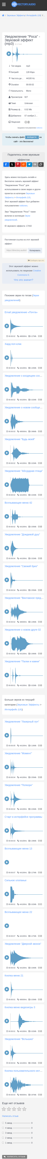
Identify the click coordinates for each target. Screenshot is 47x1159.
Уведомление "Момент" (18, 848)
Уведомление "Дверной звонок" (23, 1039)
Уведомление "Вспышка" (19, 1134)
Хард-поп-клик (13, 391)
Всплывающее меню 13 (18, 943)
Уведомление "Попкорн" (19, 880)
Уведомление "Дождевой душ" (22, 582)
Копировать (35, 250)
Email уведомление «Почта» (21, 359)
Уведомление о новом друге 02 (23, 677)
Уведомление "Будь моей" (20, 486)
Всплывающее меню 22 (18, 1007)
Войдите (32, 137)
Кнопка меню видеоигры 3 (20, 1102)
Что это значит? (23, 279)
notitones (39, 128)
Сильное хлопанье (15, 975)
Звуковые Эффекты (28, 800)
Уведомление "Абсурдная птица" (24, 518)
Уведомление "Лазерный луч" (22, 816)
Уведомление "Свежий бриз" (21, 613)
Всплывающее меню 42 (18, 550)
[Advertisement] (23, 309)
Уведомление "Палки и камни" (22, 709)
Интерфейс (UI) (23, 197)
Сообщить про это (36, 260)
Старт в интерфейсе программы (23, 912)
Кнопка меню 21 (14, 1070)
